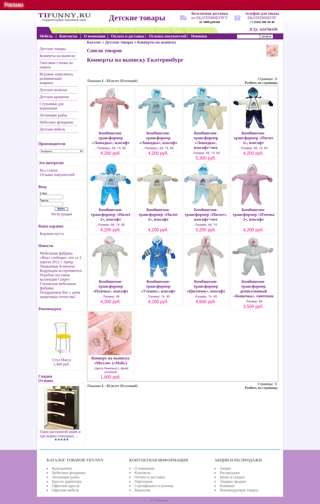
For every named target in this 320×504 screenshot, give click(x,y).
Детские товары (53, 49)
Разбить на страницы (261, 83)
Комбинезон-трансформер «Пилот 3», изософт (158, 214)
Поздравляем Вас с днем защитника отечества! (60, 294)
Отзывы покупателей (57, 175)
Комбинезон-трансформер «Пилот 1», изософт (253, 138)
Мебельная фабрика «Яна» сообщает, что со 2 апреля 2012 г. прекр (60, 257)
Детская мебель (52, 129)
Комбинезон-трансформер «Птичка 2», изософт (253, 214)
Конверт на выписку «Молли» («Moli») (110, 360)
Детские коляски (53, 90)
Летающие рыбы (53, 115)
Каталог (94, 42)
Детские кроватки (54, 97)
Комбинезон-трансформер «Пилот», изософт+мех (205, 214)
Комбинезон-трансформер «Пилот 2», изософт (111, 214)
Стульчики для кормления (52, 106)
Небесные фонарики (56, 122)
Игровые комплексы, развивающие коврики (57, 78)
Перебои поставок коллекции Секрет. (55, 277)
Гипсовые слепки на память (56, 65)
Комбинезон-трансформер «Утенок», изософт (158, 286)
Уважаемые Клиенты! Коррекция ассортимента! (61, 268)
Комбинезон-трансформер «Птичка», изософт (110, 286)
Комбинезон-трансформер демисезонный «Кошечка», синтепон (253, 288)
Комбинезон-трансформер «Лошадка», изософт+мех (206, 140)
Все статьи (49, 170)
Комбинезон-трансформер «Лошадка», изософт (111, 138)
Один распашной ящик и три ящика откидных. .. (60, 434)
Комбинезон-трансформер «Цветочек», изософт (206, 286)
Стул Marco (61, 360)
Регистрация (61, 214)
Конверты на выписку (57, 56)
